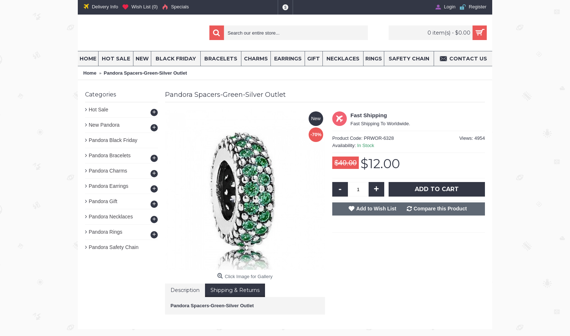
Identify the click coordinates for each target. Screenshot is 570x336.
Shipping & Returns (235, 290)
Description (185, 290)
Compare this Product (440, 209)
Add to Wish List (376, 209)
